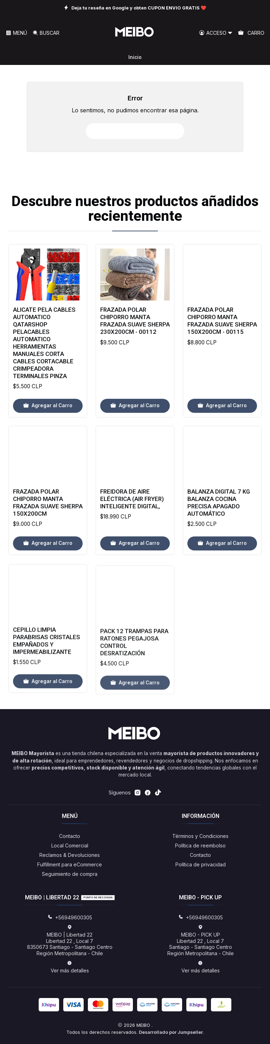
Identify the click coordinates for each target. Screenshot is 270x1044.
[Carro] (251, 33)
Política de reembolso (200, 845)
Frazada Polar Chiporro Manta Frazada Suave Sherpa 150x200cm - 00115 (222, 353)
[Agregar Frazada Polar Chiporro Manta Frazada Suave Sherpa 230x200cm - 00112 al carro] (135, 430)
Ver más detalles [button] (70, 966)
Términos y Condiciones (200, 836)
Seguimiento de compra (69, 874)
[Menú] (16, 33)
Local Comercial (69, 845)
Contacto (69, 836)
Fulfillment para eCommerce (69, 864)
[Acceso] (215, 33)
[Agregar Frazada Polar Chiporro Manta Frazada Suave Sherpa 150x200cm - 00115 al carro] (222, 438)
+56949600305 (69, 917)
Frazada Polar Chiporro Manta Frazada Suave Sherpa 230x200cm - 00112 (135, 344)
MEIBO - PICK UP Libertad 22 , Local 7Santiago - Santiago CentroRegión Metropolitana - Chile (200, 940)
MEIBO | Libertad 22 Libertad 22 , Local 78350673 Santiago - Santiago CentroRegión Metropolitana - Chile (69, 940)
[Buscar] (45, 33)
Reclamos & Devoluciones (69, 855)
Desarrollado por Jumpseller (171, 1032)
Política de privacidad (200, 864)
